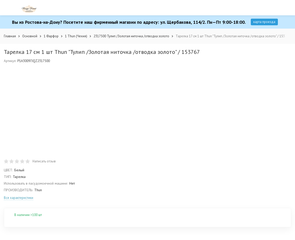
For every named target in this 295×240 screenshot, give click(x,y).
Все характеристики (18, 198)
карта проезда (264, 22)
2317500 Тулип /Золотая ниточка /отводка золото (131, 36)
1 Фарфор (51, 36)
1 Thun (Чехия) (76, 36)
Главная (10, 36)
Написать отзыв (44, 161)
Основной (29, 36)
